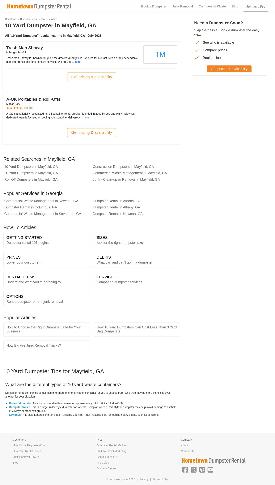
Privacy (144, 479)
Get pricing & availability (91, 77)
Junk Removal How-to (26, 456)
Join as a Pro (255, 6)
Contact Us (187, 451)
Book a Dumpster (153, 6)
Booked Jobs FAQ (108, 456)
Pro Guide (103, 462)
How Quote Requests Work (29, 445)
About (184, 445)
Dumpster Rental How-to (27, 451)
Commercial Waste (212, 6)
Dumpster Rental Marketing (113, 445)
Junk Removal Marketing (111, 451)
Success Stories (106, 468)
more (77, 61)
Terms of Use (160, 479)
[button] (185, 469)
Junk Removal (182, 6)
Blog (235, 6)
